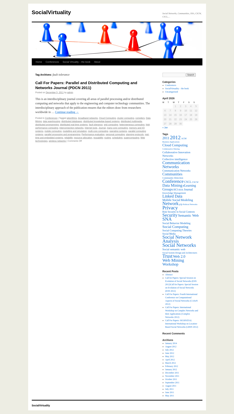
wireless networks (57, 141)
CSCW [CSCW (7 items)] (195, 182)
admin (70, 92)
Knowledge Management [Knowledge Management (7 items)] (174, 193)
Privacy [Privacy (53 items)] (170, 207)
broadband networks (88, 118)
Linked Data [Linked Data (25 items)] (172, 196)
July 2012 (169, 350)
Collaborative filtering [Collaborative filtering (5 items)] (171, 149)
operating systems (118, 131)
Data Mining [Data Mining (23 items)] (172, 185)
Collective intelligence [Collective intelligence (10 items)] (175, 159)
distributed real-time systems (74, 124)
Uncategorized (171, 92)
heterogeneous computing (132, 124)
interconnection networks (71, 128)
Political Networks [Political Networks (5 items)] (190, 204)
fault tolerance (96, 124)
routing (107, 137)
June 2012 (169, 353)
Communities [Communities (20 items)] (172, 174)
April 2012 (170, 359)
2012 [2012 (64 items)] (175, 137)
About (97, 62)
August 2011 (170, 386)
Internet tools (91, 128)
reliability (68, 137)
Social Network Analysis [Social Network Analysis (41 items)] (177, 239)
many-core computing (117, 128)
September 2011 (172, 382)
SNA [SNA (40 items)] (167, 219)
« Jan (165, 127)
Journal (102, 128)
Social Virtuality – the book (76, 62)
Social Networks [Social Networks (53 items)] (179, 245)
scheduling (117, 137)
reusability (98, 137)
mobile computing (53, 131)
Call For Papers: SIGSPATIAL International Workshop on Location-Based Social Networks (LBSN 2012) (181, 323)
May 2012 (169, 356)
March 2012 (170, 363)
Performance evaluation (93, 134)
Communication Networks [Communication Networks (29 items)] (176, 164)
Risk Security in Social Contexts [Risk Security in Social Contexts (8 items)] (178, 211)
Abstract (169, 274)
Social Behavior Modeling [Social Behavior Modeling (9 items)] (176, 223)
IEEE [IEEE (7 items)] (180, 189)
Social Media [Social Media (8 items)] (169, 233)
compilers (140, 118)
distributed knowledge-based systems (101, 121)
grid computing (111, 124)
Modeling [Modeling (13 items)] (187, 200)
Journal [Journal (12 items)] (188, 189)
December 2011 (172, 372)
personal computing (115, 134)
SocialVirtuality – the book (177, 88)
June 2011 (169, 392)
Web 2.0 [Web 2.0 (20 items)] (179, 256)
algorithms (72, 118)
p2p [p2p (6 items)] (180, 204)
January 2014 (171, 343)
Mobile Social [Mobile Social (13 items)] (171, 200)
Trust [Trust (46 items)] (167, 256)
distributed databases (71, 121)
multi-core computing (98, 131)
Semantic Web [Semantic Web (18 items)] (188, 215)
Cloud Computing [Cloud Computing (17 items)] (175, 145)
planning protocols (135, 134)
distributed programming (47, 124)
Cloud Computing (107, 118)
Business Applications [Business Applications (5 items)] (171, 142)
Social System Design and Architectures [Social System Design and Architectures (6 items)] (179, 253)
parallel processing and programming (62, 134)
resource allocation (83, 137)
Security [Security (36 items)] (170, 215)
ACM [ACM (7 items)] (183, 138)
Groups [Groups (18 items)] (167, 189)
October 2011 (171, 379)
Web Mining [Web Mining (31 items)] (173, 260)
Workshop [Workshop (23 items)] (170, 264)
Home (39, 62)
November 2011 (172, 376)
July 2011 (169, 389)
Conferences (52, 62)
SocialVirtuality (51, 12)
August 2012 (170, 346)
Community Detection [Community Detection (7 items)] (172, 178)
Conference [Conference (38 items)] (173, 181)
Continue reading (67, 112)
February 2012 (171, 366)
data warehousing (51, 121)
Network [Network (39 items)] (170, 203)
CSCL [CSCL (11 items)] (187, 181)
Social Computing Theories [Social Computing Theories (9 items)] (177, 230)
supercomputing (131, 137)
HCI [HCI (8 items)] (176, 189)
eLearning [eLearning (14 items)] (189, 185)
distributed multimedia (131, 121)
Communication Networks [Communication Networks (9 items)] (176, 170)
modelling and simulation (75, 131)
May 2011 (169, 395)
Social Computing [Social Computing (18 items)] (175, 227)
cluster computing (125, 118)
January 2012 (171, 369)
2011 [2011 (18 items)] (166, 138)
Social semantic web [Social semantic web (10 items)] (173, 249)
